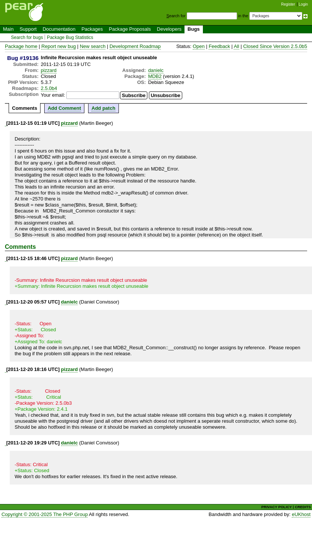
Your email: (53, 95)
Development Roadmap (135, 46)
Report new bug (58, 46)
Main (8, 29)
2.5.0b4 (49, 88)
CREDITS (303, 507)
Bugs (194, 29)
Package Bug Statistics (70, 37)
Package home (21, 46)
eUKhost (301, 514)
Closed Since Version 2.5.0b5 (275, 46)
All (236, 46)
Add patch (104, 108)
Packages (92, 29)
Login (303, 4)
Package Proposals (130, 29)
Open (199, 46)
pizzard (49, 70)
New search (93, 46)
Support (28, 29)
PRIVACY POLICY (276, 507)
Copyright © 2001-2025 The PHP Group (45, 514)
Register (288, 4)
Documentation (59, 29)
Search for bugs (27, 37)
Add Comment (64, 108)
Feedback (219, 46)
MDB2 (155, 76)
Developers (169, 29)
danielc (156, 70)
